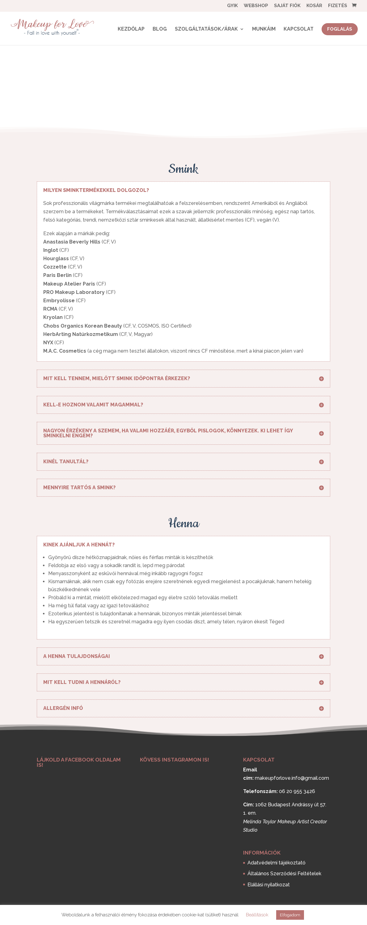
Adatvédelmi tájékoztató (276, 863)
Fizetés (337, 5)
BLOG (160, 29)
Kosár (314, 5)
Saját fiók (287, 5)
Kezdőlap (131, 29)
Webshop (256, 5)
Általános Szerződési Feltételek (284, 873)
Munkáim (264, 29)
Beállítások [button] (257, 915)
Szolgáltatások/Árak (206, 29)
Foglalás (339, 29)
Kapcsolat (299, 29)
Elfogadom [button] (290, 915)
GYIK (232, 5)
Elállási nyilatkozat (268, 885)
